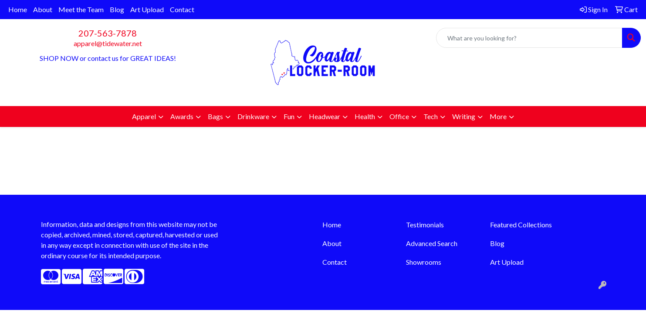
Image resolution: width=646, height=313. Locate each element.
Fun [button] (289, 116)
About (42, 9)
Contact (182, 9)
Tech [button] (430, 116)
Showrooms (423, 262)
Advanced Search (431, 243)
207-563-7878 (107, 33)
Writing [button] (463, 116)
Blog (117, 9)
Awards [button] (181, 116)
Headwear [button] (324, 116)
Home (17, 9)
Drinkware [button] (253, 116)
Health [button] (365, 116)
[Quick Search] (529, 38)
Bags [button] (215, 116)
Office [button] (399, 116)
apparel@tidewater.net (108, 43)
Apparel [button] (144, 116)
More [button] (498, 116)
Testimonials (425, 224)
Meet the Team (81, 9)
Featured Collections (521, 224)
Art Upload (147, 9)
